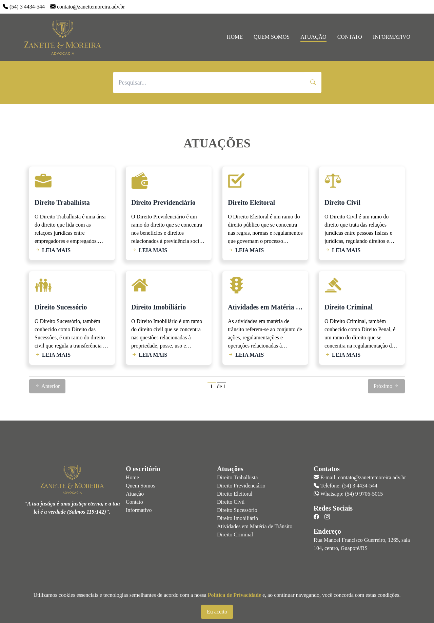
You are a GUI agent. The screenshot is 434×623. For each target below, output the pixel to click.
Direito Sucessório (237, 510)
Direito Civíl (230, 502)
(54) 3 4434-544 (27, 7)
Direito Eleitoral (234, 494)
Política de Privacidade (234, 595)
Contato (349, 37)
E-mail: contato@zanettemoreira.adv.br (363, 477)
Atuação (313, 37)
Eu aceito (217, 612)
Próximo (386, 386)
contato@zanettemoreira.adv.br (91, 7)
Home (235, 37)
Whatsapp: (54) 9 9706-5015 (351, 494)
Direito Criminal (235, 534)
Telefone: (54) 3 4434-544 (348, 485)
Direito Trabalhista (237, 477)
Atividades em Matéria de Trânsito (254, 526)
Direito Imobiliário (237, 518)
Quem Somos (272, 37)
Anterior (47, 386)
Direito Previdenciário (241, 485)
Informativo (391, 37)
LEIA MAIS (53, 250)
